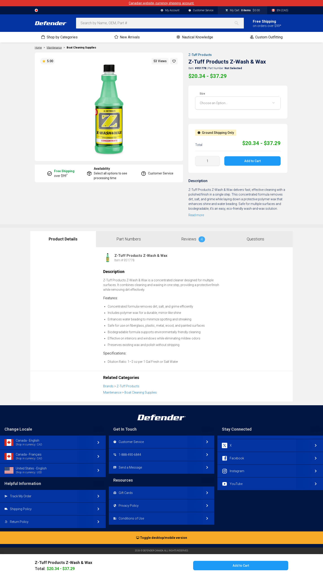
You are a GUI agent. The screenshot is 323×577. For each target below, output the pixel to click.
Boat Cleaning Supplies (81, 47)
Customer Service (200, 10)
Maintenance (112, 392)
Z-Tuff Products (200, 55)
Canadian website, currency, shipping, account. (161, 3)
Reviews (193, 239)
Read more (196, 215)
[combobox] (160, 23)
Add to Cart (252, 161)
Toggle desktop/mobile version (161, 538)
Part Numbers (128, 239)
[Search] (239, 23)
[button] (174, 61)
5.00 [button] (47, 61)
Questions (255, 239)
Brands (108, 386)
